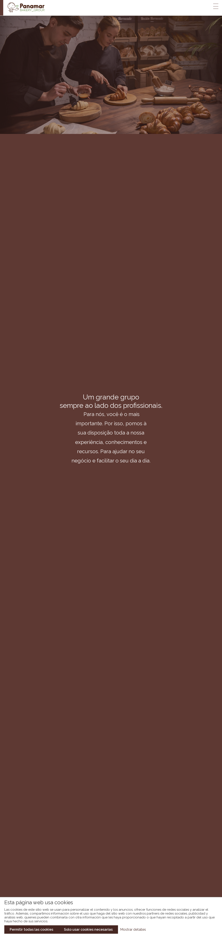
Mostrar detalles (133, 929)
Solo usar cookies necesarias (88, 929)
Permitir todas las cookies (31, 929)
